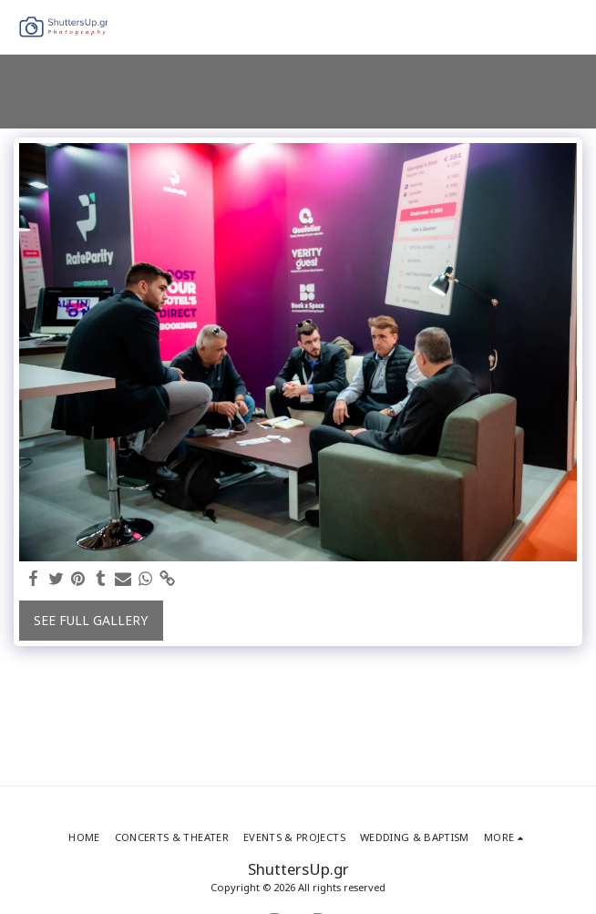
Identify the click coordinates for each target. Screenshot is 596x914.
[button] (571, 27)
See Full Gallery (91, 620)
